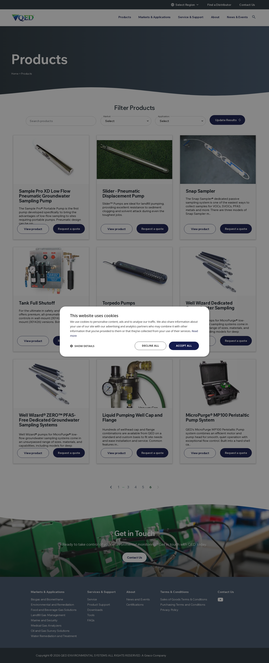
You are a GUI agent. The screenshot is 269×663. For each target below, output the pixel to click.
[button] (82, 346)
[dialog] (134, 331)
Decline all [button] (150, 345)
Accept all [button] (184, 345)
